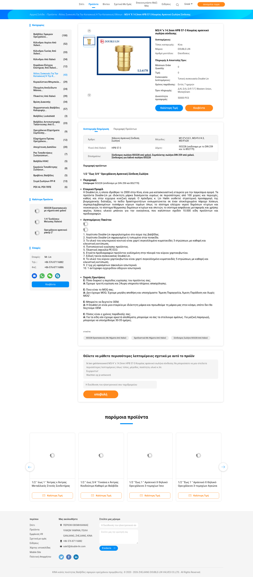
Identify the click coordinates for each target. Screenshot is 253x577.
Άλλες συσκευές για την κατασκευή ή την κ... (50, 74)
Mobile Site (35, 552)
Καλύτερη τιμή (169, 107)
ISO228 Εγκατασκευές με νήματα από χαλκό (55, 209)
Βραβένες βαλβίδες (50, 175)
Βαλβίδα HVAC (50, 161)
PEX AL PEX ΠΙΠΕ (50, 187)
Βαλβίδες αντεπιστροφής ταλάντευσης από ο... (50, 123)
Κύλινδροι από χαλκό (50, 59)
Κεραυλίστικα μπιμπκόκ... (50, 82)
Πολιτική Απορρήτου (40, 556)
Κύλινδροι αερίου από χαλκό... (50, 43)
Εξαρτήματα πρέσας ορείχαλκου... (50, 140)
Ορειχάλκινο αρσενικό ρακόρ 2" (55, 231)
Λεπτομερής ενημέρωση (96, 129)
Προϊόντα (34, 529)
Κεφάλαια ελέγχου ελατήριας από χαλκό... (50, 66)
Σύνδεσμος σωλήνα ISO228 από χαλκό (191, 338)
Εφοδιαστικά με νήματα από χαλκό (150, 338)
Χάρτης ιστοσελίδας (40, 547)
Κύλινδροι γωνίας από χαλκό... (50, 52)
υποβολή (100, 394)
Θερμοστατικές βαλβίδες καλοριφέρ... (50, 109)
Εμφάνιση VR (36, 534)
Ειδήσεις (34, 543)
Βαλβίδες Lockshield (50, 116)
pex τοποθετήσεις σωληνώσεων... (50, 154)
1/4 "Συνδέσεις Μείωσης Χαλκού (53, 220)
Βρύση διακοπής (50, 102)
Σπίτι (32, 525)
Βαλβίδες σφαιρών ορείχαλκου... (50, 35)
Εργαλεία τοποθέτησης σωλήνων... (50, 168)
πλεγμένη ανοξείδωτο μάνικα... (50, 89)
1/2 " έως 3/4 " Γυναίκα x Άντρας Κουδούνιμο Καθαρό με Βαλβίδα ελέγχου (99, 486)
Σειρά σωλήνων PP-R (50, 181)
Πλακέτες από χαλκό (50, 96)
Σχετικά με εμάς (38, 538)
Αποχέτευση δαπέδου (50, 147)
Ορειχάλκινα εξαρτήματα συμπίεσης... (50, 131)
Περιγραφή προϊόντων (125, 129)
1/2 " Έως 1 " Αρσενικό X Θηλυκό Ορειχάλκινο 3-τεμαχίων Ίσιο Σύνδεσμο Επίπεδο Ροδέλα (148, 486)
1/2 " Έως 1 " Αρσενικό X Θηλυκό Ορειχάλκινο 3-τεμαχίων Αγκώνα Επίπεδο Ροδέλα (197, 486)
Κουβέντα (51, 284)
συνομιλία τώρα (211, 4)
